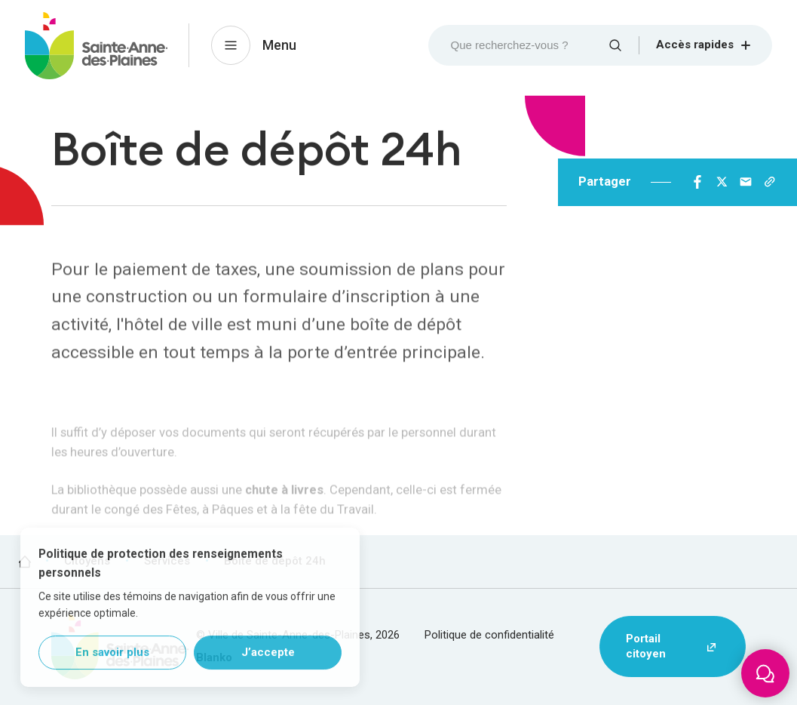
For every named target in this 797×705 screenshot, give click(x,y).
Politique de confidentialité (489, 635)
